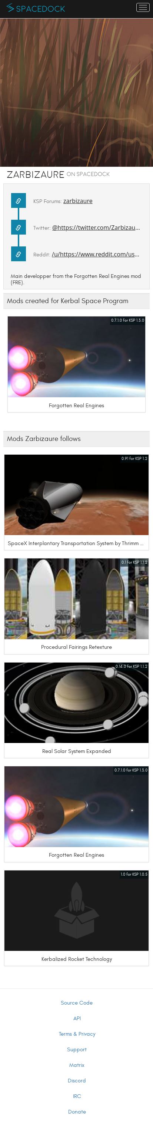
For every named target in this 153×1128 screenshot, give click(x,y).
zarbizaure (78, 201)
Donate (77, 1112)
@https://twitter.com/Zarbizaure (96, 227)
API (77, 1018)
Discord (77, 1081)
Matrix (76, 1065)
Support (77, 1049)
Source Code (77, 1003)
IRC (77, 1096)
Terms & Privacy (77, 1034)
